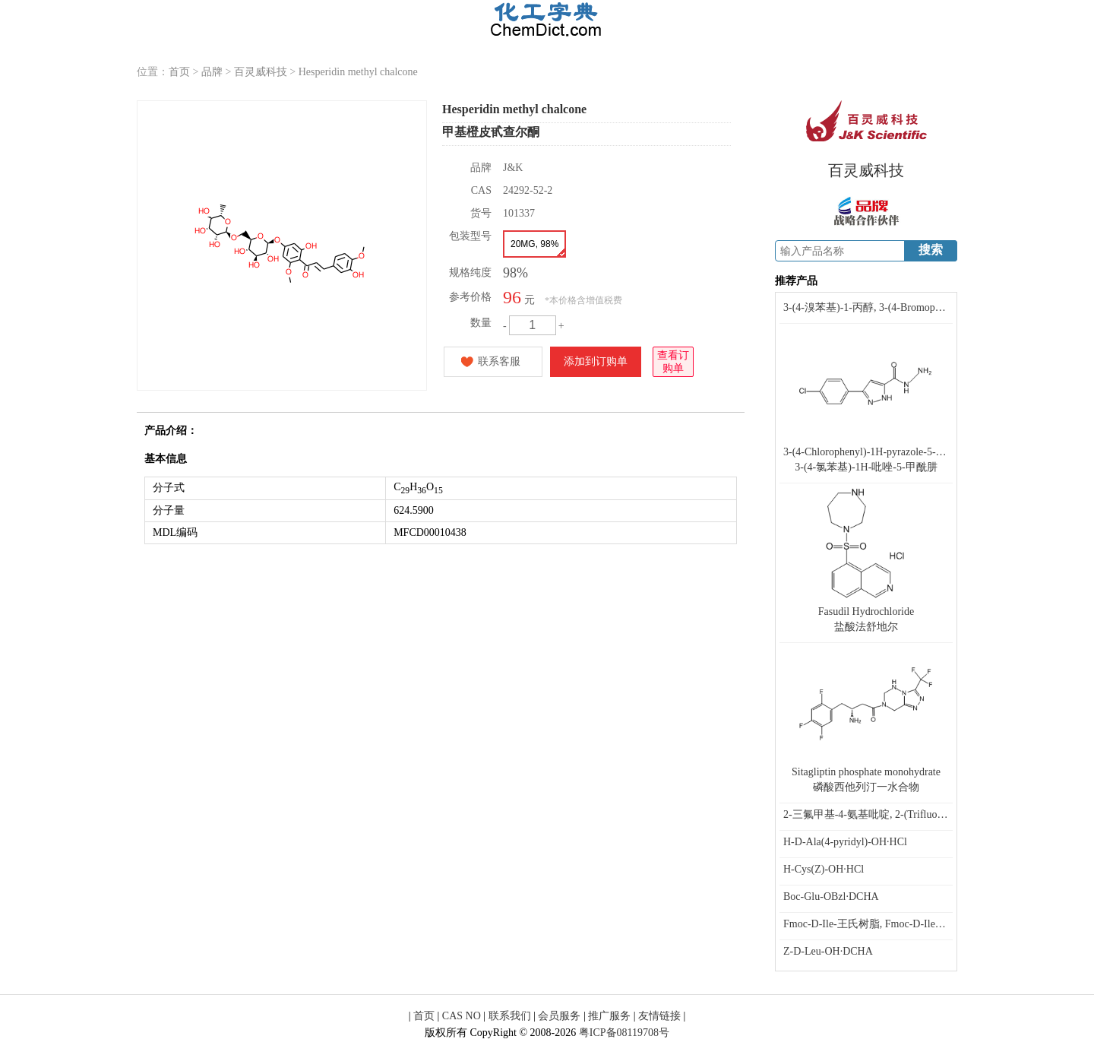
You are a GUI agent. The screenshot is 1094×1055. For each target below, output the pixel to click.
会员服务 (559, 1016)
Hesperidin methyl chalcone (358, 72)
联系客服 (499, 361)
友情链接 (659, 1016)
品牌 (212, 72)
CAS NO (461, 1016)
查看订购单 (673, 360)
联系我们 (510, 1016)
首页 (179, 72)
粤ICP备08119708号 (624, 1032)
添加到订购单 (596, 361)
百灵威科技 (260, 72)
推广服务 (609, 1016)
